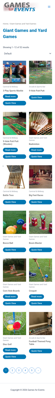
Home (5, 24)
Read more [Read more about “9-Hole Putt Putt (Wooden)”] (10, 150)
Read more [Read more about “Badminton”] (36, 150)
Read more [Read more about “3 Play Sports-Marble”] (10, 96)
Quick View (10, 103)
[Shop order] (27, 53)
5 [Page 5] (31, 370)
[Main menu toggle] (49, 7)
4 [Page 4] (25, 370)
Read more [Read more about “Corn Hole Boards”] (10, 296)
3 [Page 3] (18, 370)
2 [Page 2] (12, 370)
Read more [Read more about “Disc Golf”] (10, 350)
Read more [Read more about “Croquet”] (36, 296)
